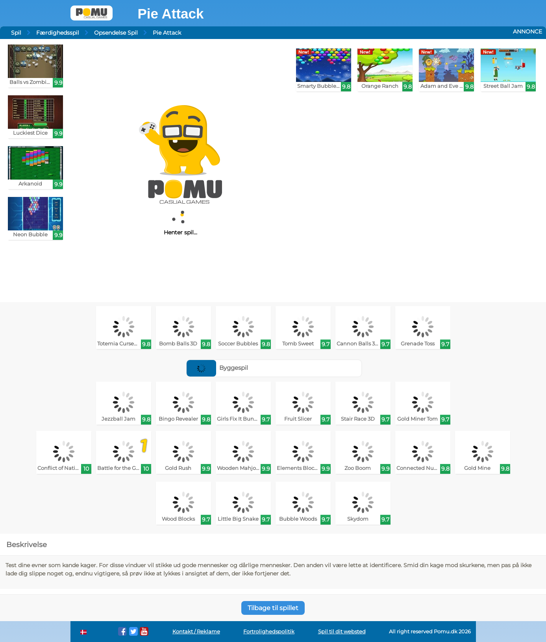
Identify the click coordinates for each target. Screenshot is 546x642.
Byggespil (217, 367)
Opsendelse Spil (116, 32)
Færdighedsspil (57, 32)
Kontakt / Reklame (196, 632)
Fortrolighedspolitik (268, 632)
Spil (16, 32)
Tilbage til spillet (273, 608)
